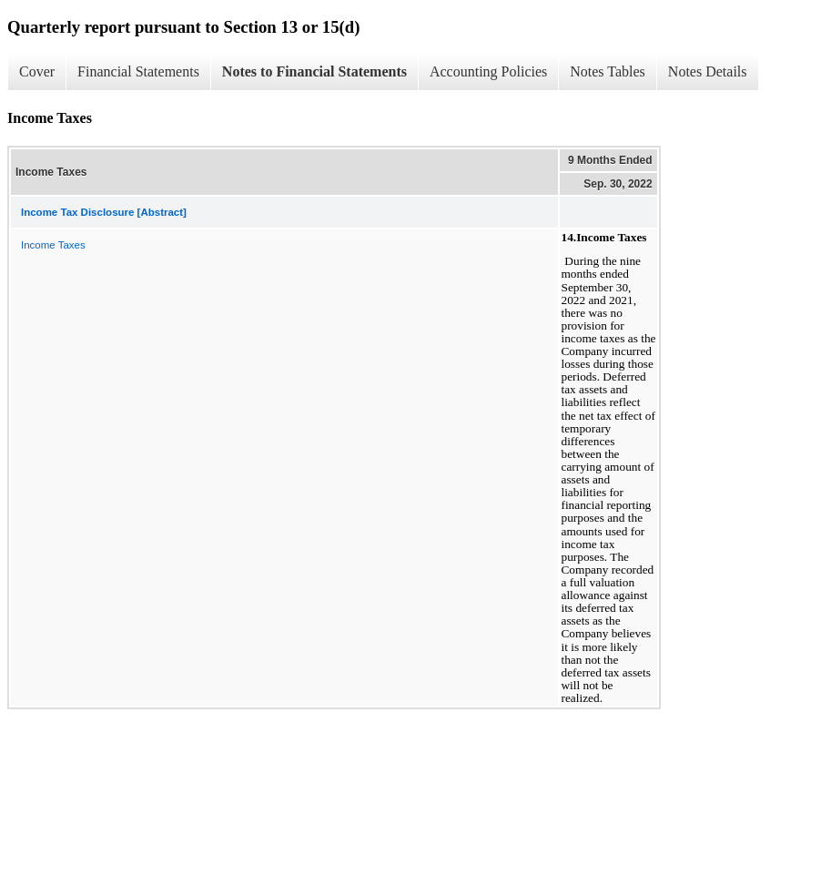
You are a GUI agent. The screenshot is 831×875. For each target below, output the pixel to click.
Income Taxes (53, 244)
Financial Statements (138, 71)
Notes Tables (607, 71)
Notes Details (707, 71)
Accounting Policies (488, 71)
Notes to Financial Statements (314, 71)
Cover (37, 71)
